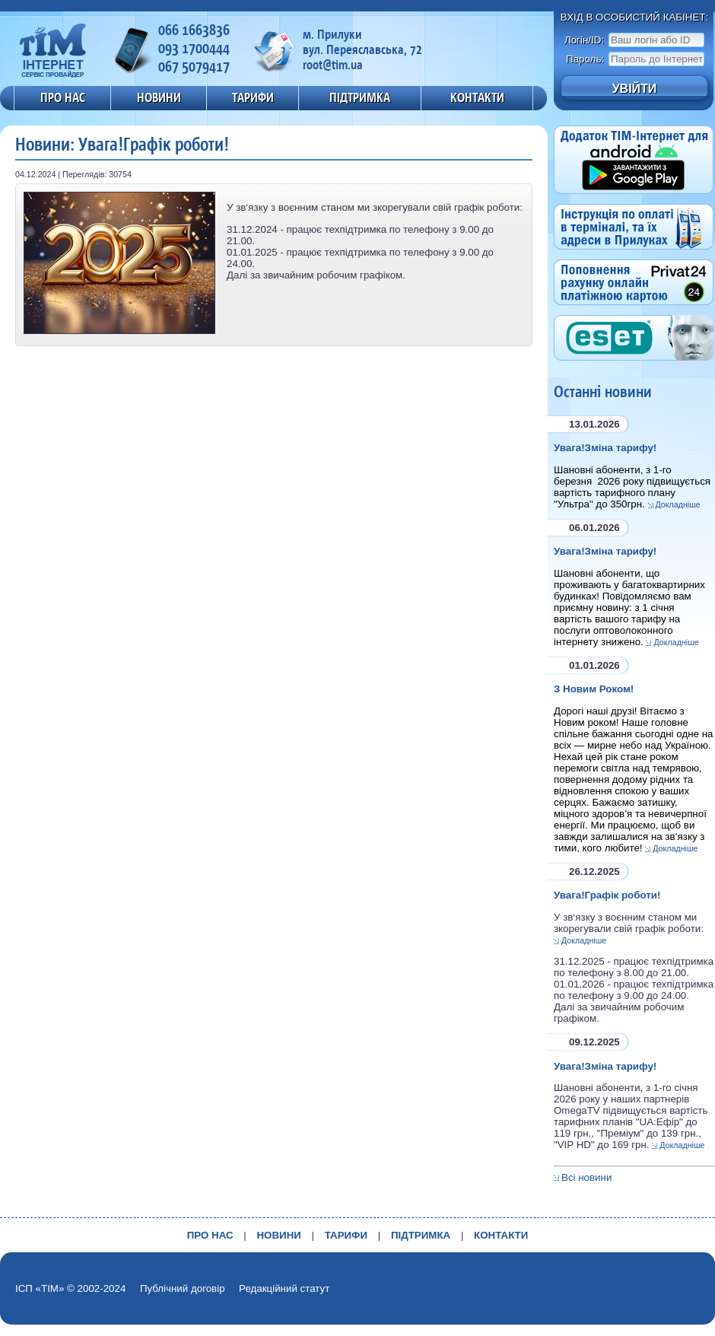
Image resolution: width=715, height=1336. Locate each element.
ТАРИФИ (253, 97)
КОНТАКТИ (477, 97)
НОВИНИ (159, 97)
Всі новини (586, 1177)
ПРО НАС (62, 97)
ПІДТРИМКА (359, 97)
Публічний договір (182, 1288)
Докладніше (678, 504)
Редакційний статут (284, 1288)
